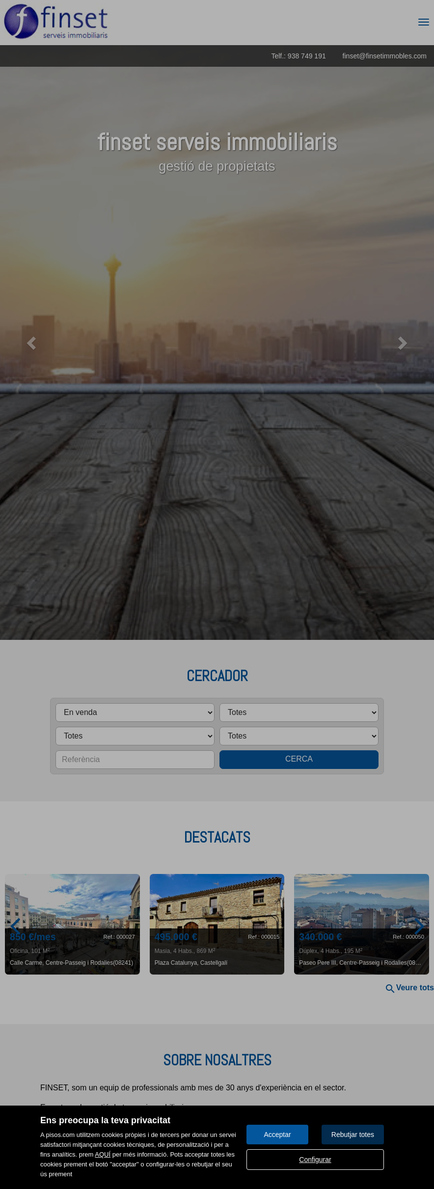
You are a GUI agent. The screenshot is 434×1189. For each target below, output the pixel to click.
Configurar (315, 1159)
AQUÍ (102, 1154)
